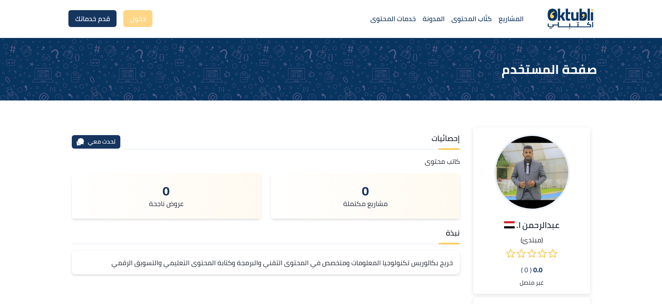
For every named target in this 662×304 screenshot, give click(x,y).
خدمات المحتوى (393, 18)
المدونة (434, 18)
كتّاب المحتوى (471, 18)
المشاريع (511, 18)
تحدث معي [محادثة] (96, 141)
